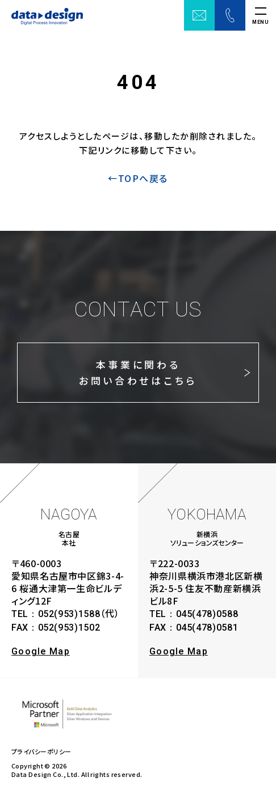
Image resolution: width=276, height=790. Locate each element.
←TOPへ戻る (138, 178)
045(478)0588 (207, 614)
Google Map (40, 651)
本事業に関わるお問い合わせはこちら (138, 372)
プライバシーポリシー (41, 751)
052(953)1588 (69, 614)
